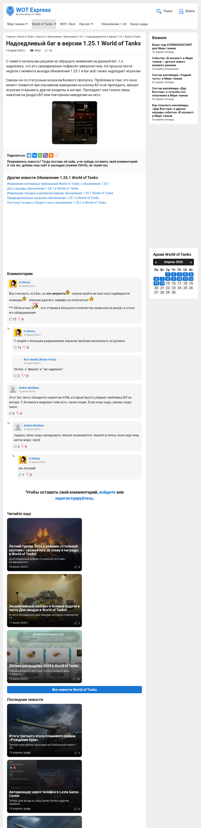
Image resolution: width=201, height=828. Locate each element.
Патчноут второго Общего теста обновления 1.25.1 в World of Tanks (56, 203)
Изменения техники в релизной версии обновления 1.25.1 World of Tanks (60, 193)
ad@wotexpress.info (54, 806)
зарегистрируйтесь (74, 498)
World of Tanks (42, 24)
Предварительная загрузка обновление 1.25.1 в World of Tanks (53, 198)
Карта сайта (185, 801)
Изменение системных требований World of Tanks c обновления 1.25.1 (58, 184)
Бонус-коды (139, 24)
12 (191, 279)
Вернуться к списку (74, 720)
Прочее (84, 24)
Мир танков (16, 24)
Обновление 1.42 (113, 24)
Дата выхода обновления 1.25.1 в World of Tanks (42, 189)
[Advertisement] (74, 240)
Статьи (89, 806)
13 (156, 284)
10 (179, 279)
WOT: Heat (67, 24)
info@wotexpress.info (39, 801)
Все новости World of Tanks (74, 578)
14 (162, 284)
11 (185, 279)
